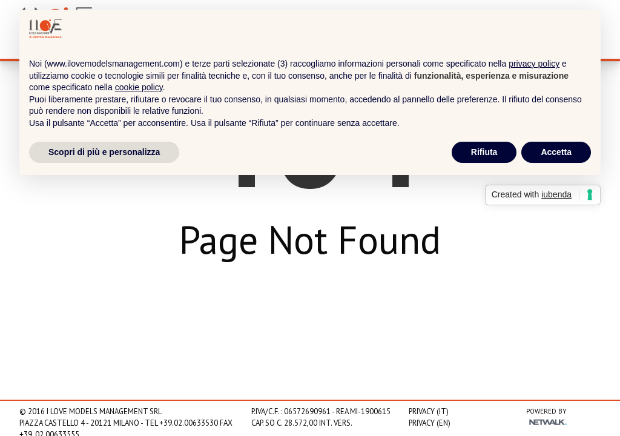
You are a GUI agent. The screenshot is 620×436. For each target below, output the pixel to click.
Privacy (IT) (429, 411)
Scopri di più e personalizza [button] (104, 152)
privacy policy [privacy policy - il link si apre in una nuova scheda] (534, 63)
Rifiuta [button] (484, 152)
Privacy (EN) (429, 423)
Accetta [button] (556, 152)
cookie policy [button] (139, 87)
